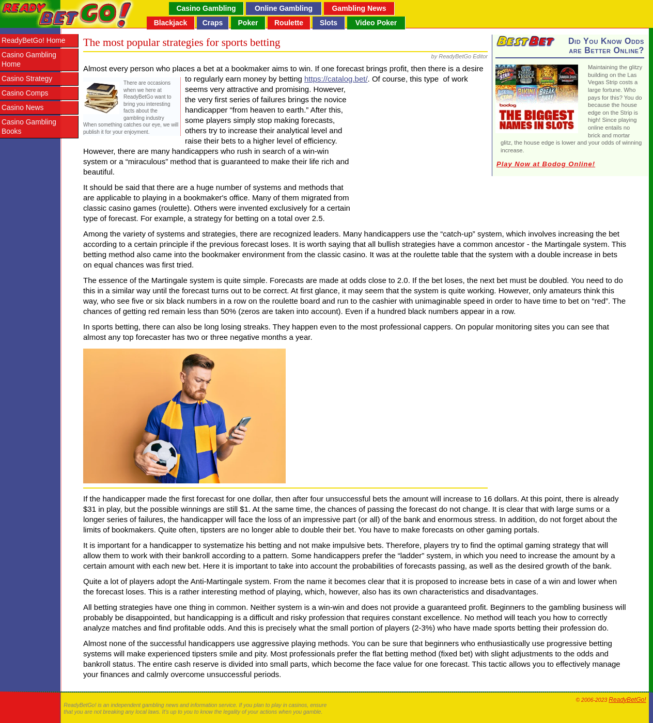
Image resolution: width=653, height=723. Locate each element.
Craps (213, 23)
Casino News (22, 108)
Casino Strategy (27, 79)
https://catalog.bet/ (336, 78)
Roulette (288, 23)
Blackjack (171, 23)
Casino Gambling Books (29, 126)
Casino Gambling (206, 8)
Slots (328, 23)
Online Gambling (284, 8)
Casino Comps (25, 93)
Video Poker (376, 23)
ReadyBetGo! (627, 699)
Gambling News (359, 8)
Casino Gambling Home (29, 59)
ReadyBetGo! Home (33, 40)
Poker (248, 23)
